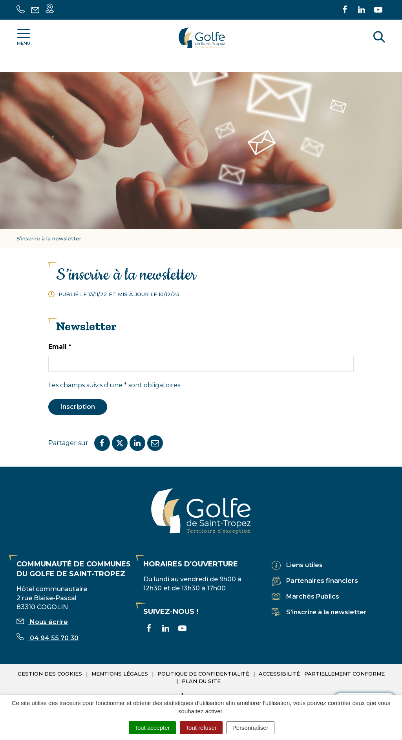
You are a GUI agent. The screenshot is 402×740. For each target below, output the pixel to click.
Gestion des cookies (50, 673)
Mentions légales (119, 673)
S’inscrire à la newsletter (326, 612)
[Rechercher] (379, 38)
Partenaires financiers (322, 580)
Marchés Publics (312, 596)
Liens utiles (304, 565)
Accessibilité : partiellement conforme (322, 673)
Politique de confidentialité (203, 673)
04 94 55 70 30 (47, 638)
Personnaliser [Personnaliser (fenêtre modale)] (250, 727)
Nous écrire (42, 622)
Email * (59, 346)
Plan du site (201, 681)
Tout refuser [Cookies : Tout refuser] (201, 727)
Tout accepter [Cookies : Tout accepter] (152, 727)
